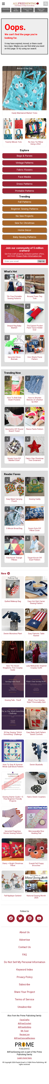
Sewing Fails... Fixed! (13, 700)
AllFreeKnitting (24, 1027)
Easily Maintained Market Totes (24, 113)
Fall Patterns (24, 201)
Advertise (24, 939)
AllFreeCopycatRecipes (24, 1038)
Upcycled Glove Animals (14, 358)
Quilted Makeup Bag (13, 601)
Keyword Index (24, 969)
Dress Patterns (24, 183)
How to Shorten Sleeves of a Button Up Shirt (35, 400)
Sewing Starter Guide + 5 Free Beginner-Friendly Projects (13, 799)
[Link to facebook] (11, 918)
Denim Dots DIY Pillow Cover (34, 530)
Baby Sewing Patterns (24, 237)
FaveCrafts (24, 1020)
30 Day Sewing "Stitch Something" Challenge (13, 733)
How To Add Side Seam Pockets (14, 399)
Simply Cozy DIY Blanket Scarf (14, 460)
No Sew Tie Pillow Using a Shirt (35, 143)
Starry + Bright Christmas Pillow (12, 865)
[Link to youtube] (39, 918)
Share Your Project (24, 991)
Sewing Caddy (34, 499)
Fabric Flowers (24, 169)
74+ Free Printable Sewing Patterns (14, 298)
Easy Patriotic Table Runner (36, 635)
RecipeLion (25, 1034)
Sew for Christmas (24, 222)
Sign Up (41, 261)
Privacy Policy (22, 256)
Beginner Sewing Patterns (24, 208)
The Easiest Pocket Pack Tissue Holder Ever (35, 328)
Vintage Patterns (24, 162)
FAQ (24, 954)
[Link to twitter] (20, 918)
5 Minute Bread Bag (14, 529)
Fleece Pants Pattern (34, 429)
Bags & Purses (24, 155)
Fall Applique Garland (12, 896)
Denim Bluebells (36, 765)
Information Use (35, 256)
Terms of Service (24, 999)
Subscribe (24, 984)
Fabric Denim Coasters (36, 797)
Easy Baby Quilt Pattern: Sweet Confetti (36, 733)
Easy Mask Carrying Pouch (14, 500)
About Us (24, 932)
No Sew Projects (24, 215)
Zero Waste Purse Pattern (34, 358)
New (5, 573)
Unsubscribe (24, 1006)
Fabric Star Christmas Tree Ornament (35, 460)
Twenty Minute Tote (13, 142)
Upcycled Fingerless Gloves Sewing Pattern (12, 832)
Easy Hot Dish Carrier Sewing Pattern (36, 602)
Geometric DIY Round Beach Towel (14, 430)
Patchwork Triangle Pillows (14, 559)
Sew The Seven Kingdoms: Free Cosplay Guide (13, 668)
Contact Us (24, 947)
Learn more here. (24, 1058)
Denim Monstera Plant (13, 634)
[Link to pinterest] (30, 918)
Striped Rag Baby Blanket (14, 327)
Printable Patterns (24, 190)
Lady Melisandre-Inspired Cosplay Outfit (36, 667)
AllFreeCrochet (24, 1023)
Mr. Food (24, 1031)
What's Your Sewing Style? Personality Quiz (36, 701)
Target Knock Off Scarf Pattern (35, 559)
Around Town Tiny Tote (34, 298)
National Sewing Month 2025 (36, 897)
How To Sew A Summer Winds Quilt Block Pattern (12, 766)
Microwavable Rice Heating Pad (36, 832)
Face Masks (24, 176)
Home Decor (24, 230)
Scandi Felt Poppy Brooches (36, 865)
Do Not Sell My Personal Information (24, 962)
